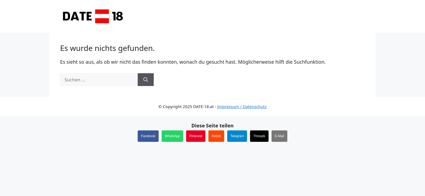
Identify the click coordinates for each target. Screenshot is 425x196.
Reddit (216, 136)
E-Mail (279, 136)
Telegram (237, 136)
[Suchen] (146, 79)
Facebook (148, 136)
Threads (259, 136)
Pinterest (195, 136)
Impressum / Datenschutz (242, 106)
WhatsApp (172, 136)
